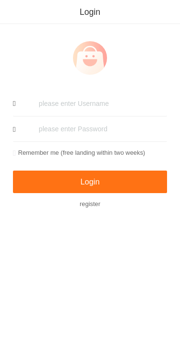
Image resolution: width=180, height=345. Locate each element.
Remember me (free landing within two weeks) (79, 152)
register (90, 204)
